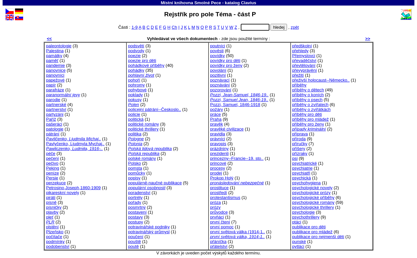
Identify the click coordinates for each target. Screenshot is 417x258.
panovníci (55, 75)
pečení (52, 158)
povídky (217, 55)
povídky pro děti (225, 60)
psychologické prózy (311, 192)
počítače (54, 236)
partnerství (56, 109)
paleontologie (58, 45)
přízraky (300, 153)
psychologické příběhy (313, 197)
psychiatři (301, 173)
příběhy (299, 85)
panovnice (55, 70)
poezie (134, 55)
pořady (134, 202)
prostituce (219, 187)
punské (299, 241)
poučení (135, 236)
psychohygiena (306, 182)
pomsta (135, 168)
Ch (174, 27)
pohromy (136, 85)
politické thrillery (143, 129)
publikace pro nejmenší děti (318, 236)
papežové (55, 80)
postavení (137, 212)
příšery (298, 148)
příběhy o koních (308, 94)
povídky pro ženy (226, 65)
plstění (52, 226)
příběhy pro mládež (310, 119)
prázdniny (219, 148)
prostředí (218, 192)
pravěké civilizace (227, 129)
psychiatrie (302, 168)
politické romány (143, 124)
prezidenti (219, 153)
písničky (53, 207)
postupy (135, 222)
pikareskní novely (62, 192)
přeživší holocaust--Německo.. (321, 80)
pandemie (55, 65)
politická (135, 119)
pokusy (135, 99)
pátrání (52, 133)
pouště (134, 241)
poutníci (217, 45)
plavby (52, 212)
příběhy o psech (307, 99)
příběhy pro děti (307, 114)
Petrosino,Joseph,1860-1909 (73, 187)
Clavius (248, 2)
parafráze (55, 89)
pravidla (217, 133)
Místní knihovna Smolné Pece (191, 2)
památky (54, 55)
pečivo (52, 163)
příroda (299, 138)
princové (218, 163)
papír (51, 85)
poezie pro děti (142, 60)
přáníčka (218, 241)
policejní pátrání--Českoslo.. (154, 109)
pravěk (216, 124)
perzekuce (55, 182)
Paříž (51, 119)
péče (50, 153)
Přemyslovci (303, 55)
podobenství (57, 246)
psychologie (303, 212)
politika (134, 133)
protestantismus (225, 197)
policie (134, 114)
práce (215, 114)
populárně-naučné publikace (155, 182)
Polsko (134, 163)
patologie (54, 129)
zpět (295, 27)
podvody (136, 50)
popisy (134, 177)
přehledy (300, 50)
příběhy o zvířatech (310, 104)
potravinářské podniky (149, 226)
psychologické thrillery (313, 207)
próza (215, 202)
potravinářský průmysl (149, 231)
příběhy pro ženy (308, 124)
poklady (135, 94)
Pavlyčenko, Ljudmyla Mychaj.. (75, 143)
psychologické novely (312, 187)
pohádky (136, 70)
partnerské (56, 104)
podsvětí (136, 45)
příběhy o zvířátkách (311, 109)
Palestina (55, 50)
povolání (218, 70)
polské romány (142, 158)
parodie (53, 99)
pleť (49, 217)
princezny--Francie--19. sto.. (237, 158)
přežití (298, 75)
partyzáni (54, 114)
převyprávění (304, 70)
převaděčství (304, 60)
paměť (52, 60)
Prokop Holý (221, 177)
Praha (216, 119)
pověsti (217, 50)
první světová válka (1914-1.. (237, 231)
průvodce (219, 212)
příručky (300, 143)
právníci (217, 138)
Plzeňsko (54, 231)
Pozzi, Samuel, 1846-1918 (235, 104)
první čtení (220, 222)
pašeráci (54, 124)
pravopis (218, 143)
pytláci (298, 246)
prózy (215, 207)
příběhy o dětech (308, 89)
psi (295, 158)
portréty (135, 197)
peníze (52, 173)
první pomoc (222, 226)
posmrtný (137, 207)
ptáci (296, 222)
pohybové (137, 89)
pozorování (220, 89)
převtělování (303, 65)
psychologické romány (313, 202)
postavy (135, 217)
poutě (133, 246)
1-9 (135, 27)
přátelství (218, 246)
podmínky (55, 241)
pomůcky (136, 173)
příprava (300, 133)
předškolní (302, 45)
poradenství (139, 192)
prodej (216, 173)
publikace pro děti (309, 226)
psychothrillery (306, 217)
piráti (50, 197)
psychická (301, 177)
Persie (52, 177)
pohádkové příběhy (146, 65)
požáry (216, 109)
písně (51, 202)
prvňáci (217, 217)
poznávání (220, 85)
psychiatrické (304, 163)
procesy (217, 168)
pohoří (134, 80)
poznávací (220, 80)
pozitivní (218, 75)
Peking (52, 168)
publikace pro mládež (312, 231)
